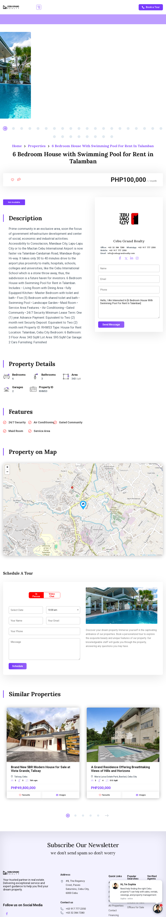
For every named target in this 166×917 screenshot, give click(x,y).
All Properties (116, 905)
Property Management (116, 898)
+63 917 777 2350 (146, 247)
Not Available (14, 202)
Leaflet (142, 555)
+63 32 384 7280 (116, 247)
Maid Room (16, 431)
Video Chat (52, 595)
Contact (113, 910)
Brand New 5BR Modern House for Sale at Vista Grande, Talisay (40, 769)
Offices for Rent (135, 902)
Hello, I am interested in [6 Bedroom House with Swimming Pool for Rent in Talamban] (129, 307)
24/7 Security (17, 422)
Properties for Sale (135, 895)
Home (17, 146)
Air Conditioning (44, 422)
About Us (113, 882)
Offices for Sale (135, 907)
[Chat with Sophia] (157, 908)
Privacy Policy (116, 892)
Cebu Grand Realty (129, 241)
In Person (36, 595)
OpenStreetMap (152, 555)
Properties (37, 146)
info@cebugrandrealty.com (121, 253)
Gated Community (70, 422)
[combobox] (63, 610)
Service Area (42, 431)
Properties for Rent (135, 887)
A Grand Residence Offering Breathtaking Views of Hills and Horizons (120, 769)
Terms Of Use (116, 887)
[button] (39, 7)
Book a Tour (151, 7)
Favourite (24, 795)
